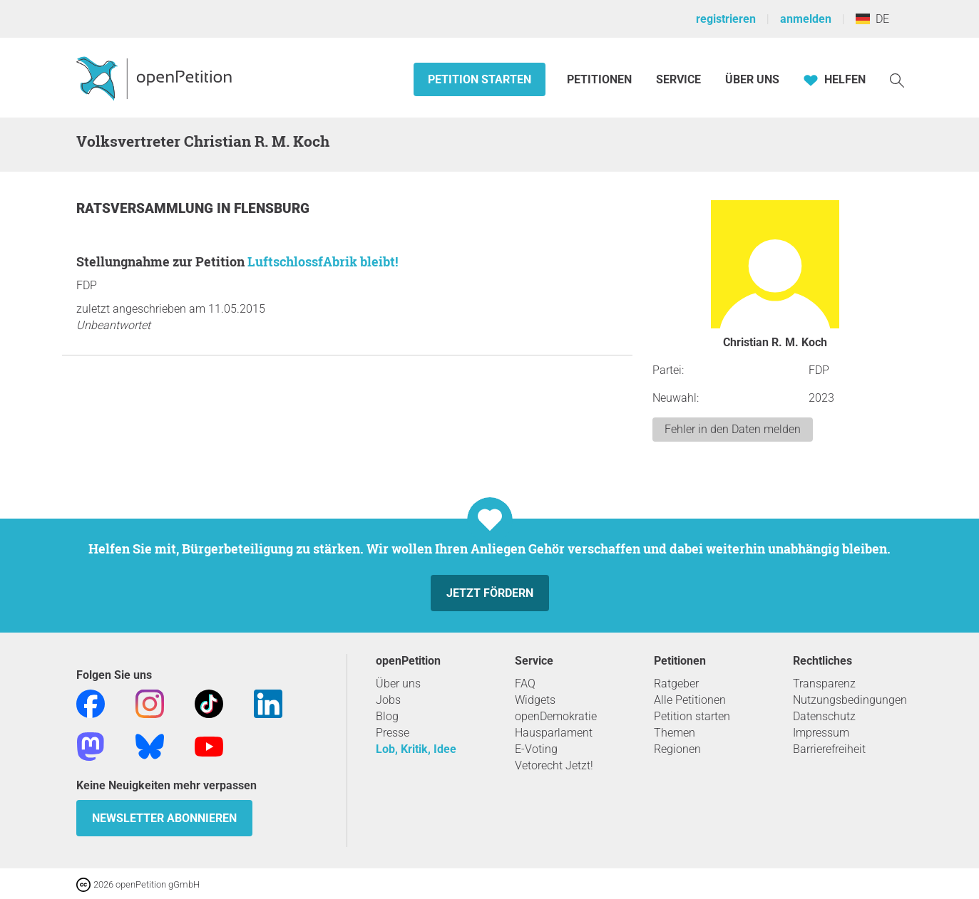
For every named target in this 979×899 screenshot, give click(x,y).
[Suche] (897, 79)
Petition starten (479, 79)
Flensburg (271, 208)
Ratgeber (676, 683)
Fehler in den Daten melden (733, 429)
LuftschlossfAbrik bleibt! (322, 261)
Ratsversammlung (146, 208)
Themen (674, 732)
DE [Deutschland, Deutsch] (872, 19)
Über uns (398, 683)
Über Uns (752, 79)
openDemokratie (556, 716)
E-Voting (536, 749)
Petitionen (601, 79)
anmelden (805, 19)
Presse (392, 732)
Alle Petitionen (690, 700)
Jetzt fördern (489, 593)
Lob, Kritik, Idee (416, 749)
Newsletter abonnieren (164, 818)
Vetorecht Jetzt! (554, 765)
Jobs (388, 700)
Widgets (535, 700)
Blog (387, 716)
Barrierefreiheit (829, 749)
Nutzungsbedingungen (850, 700)
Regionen (677, 749)
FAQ (525, 683)
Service (678, 79)
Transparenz (824, 683)
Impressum (821, 732)
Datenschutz (824, 716)
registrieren (726, 19)
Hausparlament (554, 732)
